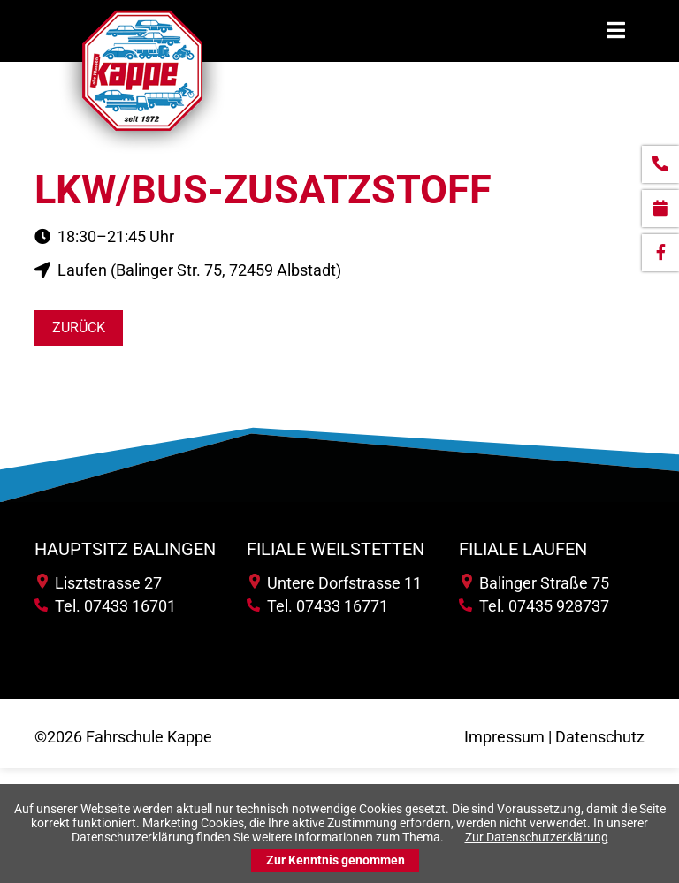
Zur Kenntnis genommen (335, 860)
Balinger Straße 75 (535, 583)
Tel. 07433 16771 (317, 606)
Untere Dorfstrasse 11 (335, 583)
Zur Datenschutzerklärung (536, 837)
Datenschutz (600, 736)
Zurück (78, 327)
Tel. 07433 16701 (105, 606)
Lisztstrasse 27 (99, 583)
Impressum (504, 736)
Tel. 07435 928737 (534, 606)
